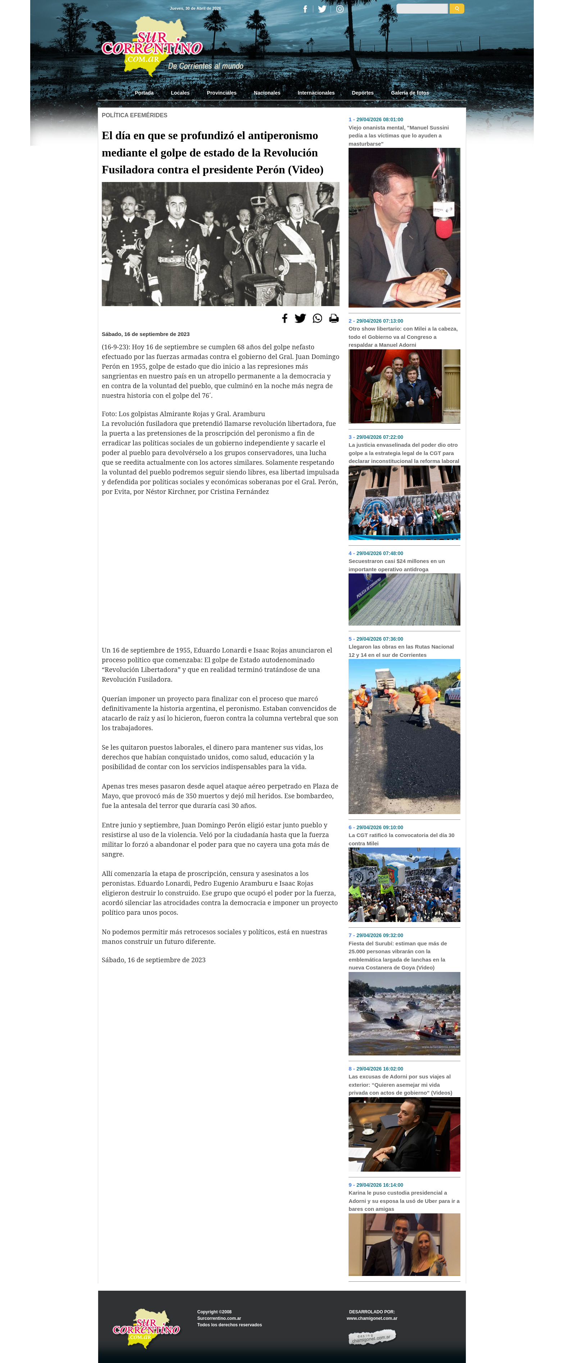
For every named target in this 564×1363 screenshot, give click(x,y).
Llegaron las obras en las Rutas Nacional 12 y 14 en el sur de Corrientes (401, 651)
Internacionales (316, 93)
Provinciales (222, 93)
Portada (148, 92)
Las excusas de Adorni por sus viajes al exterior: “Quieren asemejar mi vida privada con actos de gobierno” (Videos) (400, 1084)
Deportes (363, 93)
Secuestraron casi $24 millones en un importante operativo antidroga (397, 565)
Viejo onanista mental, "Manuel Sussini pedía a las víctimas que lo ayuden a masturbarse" (399, 135)
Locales (180, 93)
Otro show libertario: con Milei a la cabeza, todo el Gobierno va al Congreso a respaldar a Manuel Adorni (403, 337)
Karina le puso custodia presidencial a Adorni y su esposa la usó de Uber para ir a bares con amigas (404, 1201)
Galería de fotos (410, 93)
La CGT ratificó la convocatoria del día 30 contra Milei (401, 839)
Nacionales (267, 93)
